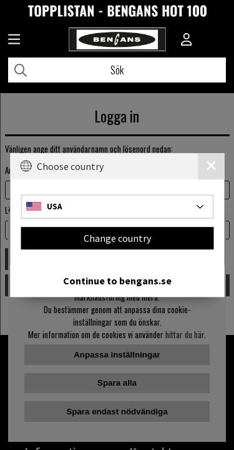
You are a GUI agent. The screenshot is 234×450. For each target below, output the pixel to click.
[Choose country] (117, 206)
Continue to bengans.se (117, 280)
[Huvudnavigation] (14, 40)
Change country (117, 238)
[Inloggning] (186, 40)
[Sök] (117, 70)
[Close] (211, 166)
